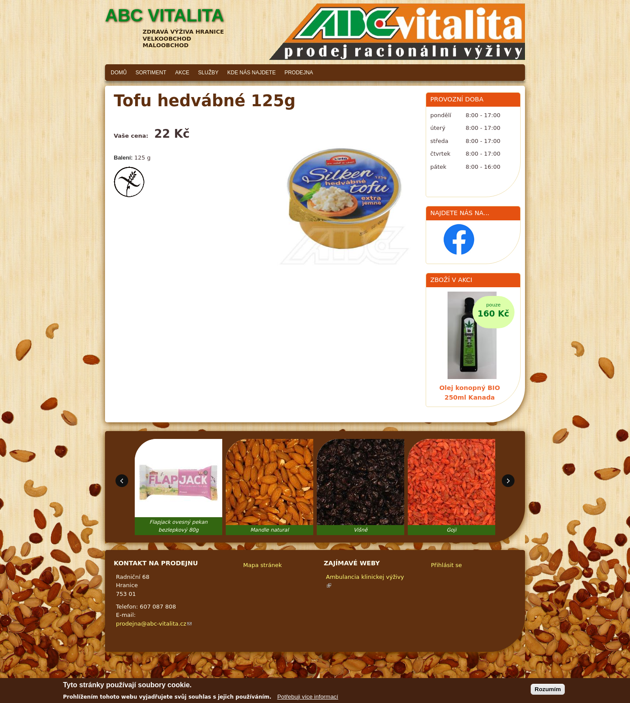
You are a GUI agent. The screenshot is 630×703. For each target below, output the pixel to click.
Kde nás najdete (252, 73)
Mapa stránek (262, 565)
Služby (208, 73)
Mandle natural (269, 530)
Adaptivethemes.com (347, 679)
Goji (452, 530)
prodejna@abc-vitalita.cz (154, 623)
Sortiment (151, 73)
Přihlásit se (446, 565)
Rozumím (548, 691)
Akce (182, 73)
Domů (119, 73)
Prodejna (298, 73)
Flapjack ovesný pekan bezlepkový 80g (179, 526)
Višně (361, 530)
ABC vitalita (164, 15)
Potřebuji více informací (307, 698)
